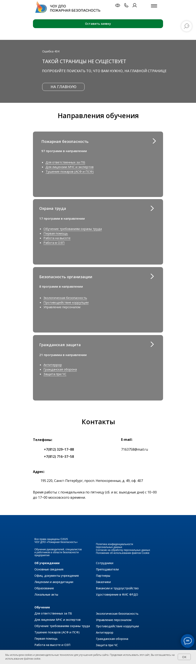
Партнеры (103, 576)
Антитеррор (52, 365)
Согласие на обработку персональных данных (123, 550)
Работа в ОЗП (54, 242)
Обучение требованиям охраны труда (72, 229)
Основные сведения (48, 569)
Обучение (42, 607)
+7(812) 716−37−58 (59, 456)
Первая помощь (55, 233)
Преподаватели (107, 569)
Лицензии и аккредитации (53, 582)
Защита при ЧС (54, 374)
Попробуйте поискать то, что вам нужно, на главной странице (104, 71)
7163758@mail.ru (134, 449)
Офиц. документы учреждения (56, 576)
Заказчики (103, 582)
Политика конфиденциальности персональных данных (114, 546)
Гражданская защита (60, 344)
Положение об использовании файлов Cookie (122, 553)
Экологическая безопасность (65, 298)
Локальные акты (46, 594)
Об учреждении (47, 563)
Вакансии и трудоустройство (117, 588)
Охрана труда (52, 208)
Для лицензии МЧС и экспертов (70, 167)
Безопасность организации (65, 276)
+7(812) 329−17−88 (59, 449)
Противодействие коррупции (66, 302)
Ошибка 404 (50, 51)
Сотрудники (104, 563)
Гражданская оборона (60, 369)
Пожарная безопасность (65, 141)
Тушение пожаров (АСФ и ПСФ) (70, 171)
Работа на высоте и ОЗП (52, 645)
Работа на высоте (57, 238)
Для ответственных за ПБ (65, 162)
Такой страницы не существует (84, 61)
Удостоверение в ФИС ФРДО (117, 594)
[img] (152, 344)
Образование (44, 588)
